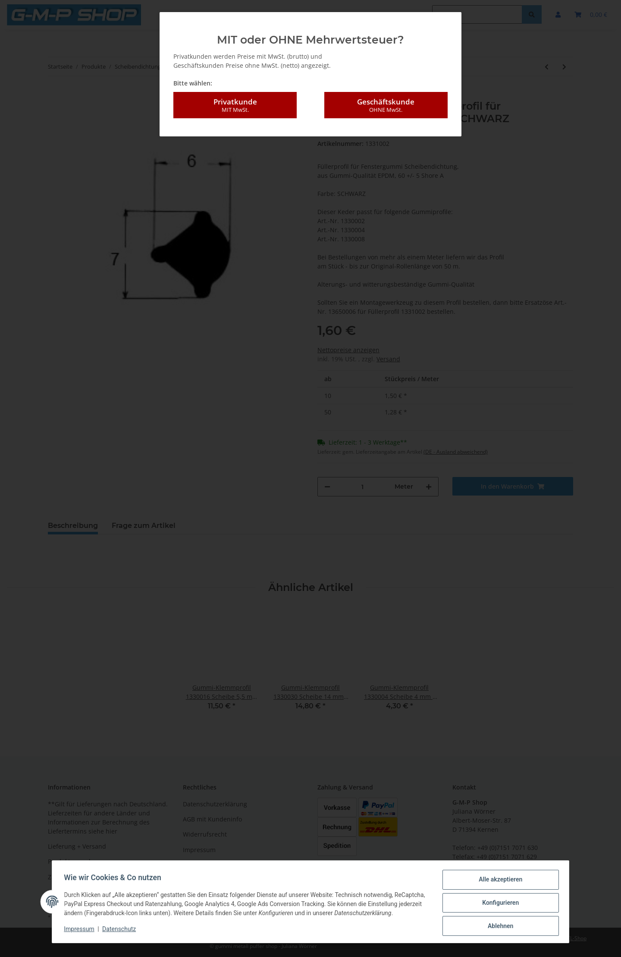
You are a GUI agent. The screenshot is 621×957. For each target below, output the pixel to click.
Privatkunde (235, 105)
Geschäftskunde (386, 105)
